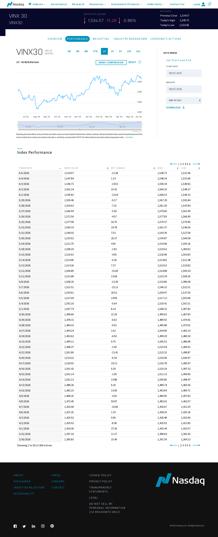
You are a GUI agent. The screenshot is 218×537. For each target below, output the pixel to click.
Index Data (154, 4)
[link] (172, 164)
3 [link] (183, 164)
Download (175, 107)
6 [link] (189, 164)
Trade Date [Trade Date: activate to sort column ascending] (25, 168)
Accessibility (24, 494)
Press (55, 475)
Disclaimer (22, 481)
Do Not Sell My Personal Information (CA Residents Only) (107, 508)
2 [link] (181, 164)
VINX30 (15, 22)
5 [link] (187, 164)
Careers (57, 481)
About (19, 475)
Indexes (38, 4)
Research (78, 4)
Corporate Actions (165, 39)
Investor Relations (29, 487)
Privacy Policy (100, 481)
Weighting (101, 39)
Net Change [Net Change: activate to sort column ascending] (118, 168)
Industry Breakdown (130, 39)
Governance (59, 4)
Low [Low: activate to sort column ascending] (183, 168)
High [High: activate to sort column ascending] (160, 168)
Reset (135, 62)
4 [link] (185, 164)
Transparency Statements (100, 490)
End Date (170, 82)
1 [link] (178, 164)
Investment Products (125, 4)
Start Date (172, 66)
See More (129, 137)
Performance (77, 39)
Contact (58, 487)
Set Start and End (178, 60)
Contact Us (177, 4)
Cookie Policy (100, 475)
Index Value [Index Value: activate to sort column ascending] (71, 168)
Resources (96, 4)
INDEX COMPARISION (111, 62)
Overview (55, 39)
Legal (93, 498)
